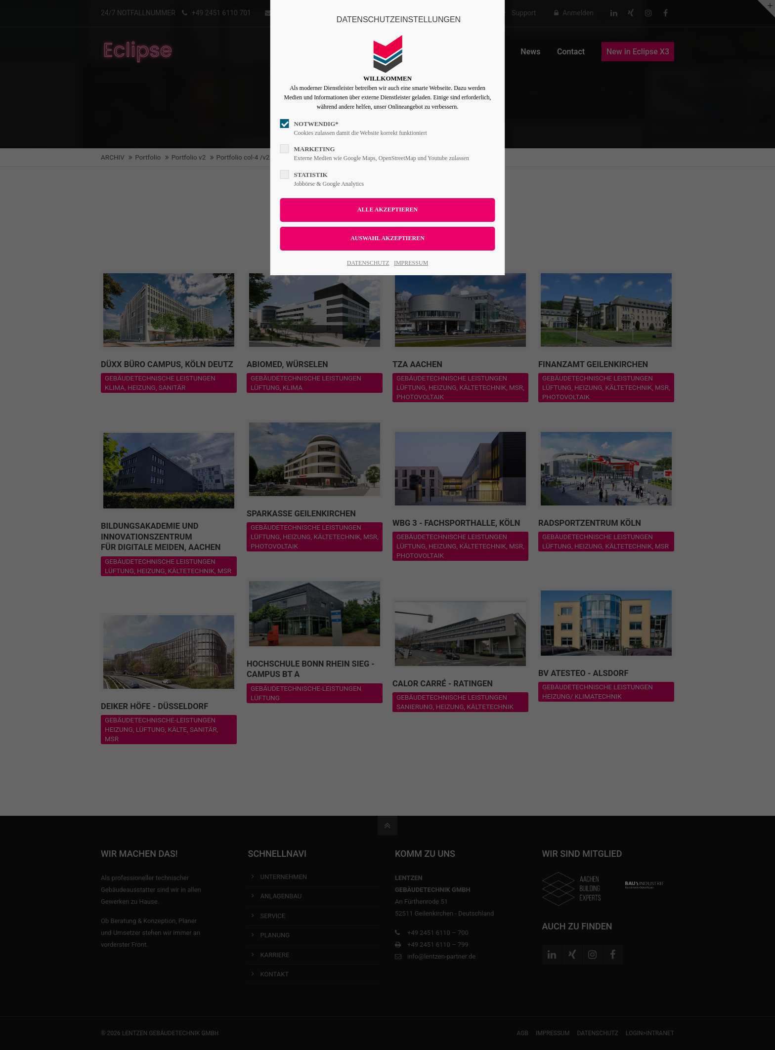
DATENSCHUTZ (368, 262)
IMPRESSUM (411, 262)
